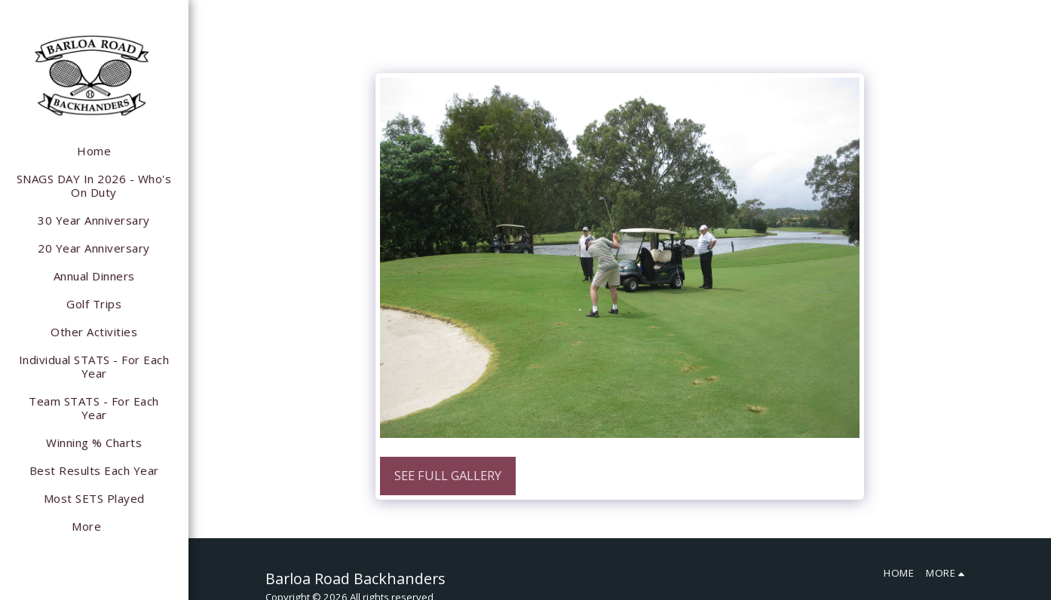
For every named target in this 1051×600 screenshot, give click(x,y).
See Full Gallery (447, 475)
